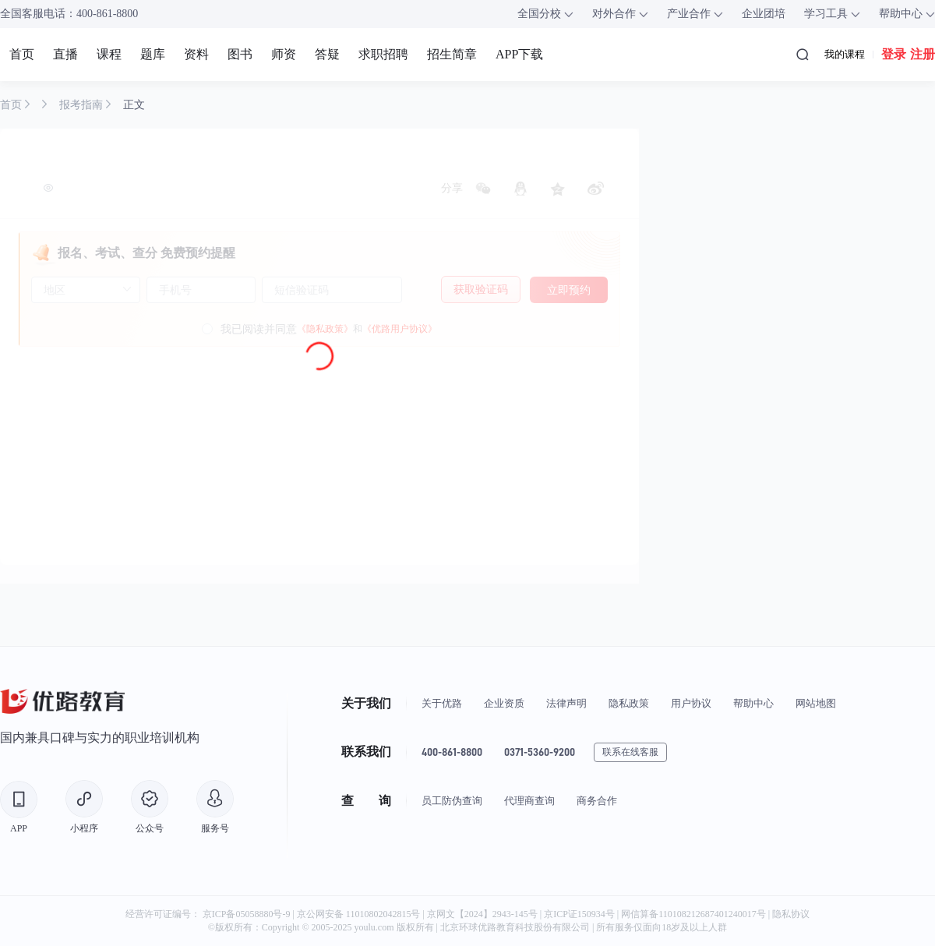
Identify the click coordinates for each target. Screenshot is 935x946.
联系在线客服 (630, 752)
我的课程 (844, 54)
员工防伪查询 (452, 801)
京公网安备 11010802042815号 (360, 914)
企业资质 (504, 703)
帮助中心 (753, 703)
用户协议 (691, 703)
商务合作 (597, 801)
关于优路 (442, 703)
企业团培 (763, 13)
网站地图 (816, 703)
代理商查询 (529, 801)
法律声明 (566, 703)
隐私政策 (629, 703)
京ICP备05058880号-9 (247, 914)
